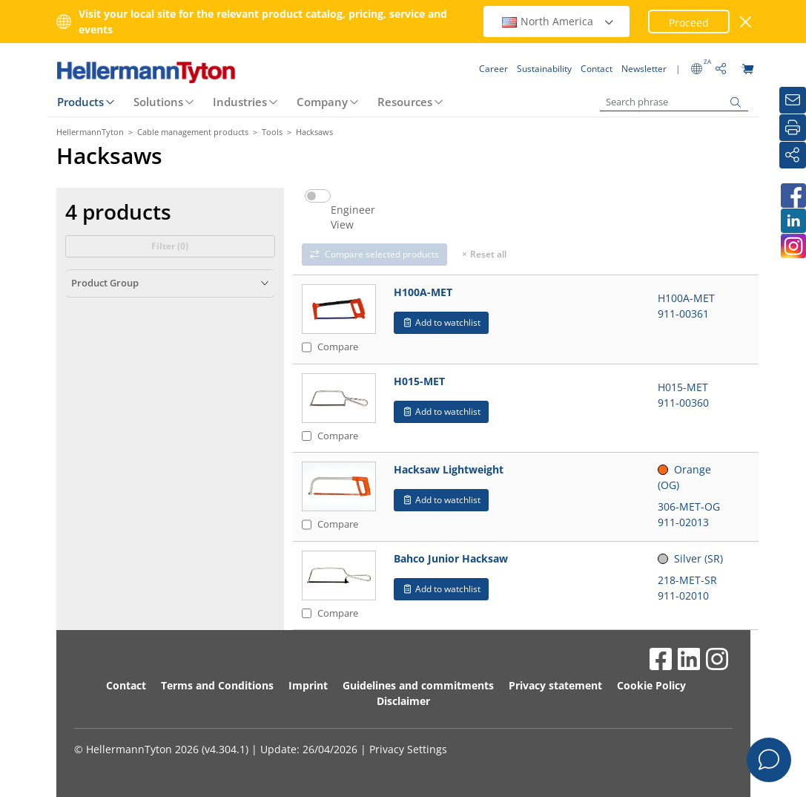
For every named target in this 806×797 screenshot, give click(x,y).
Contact (126, 685)
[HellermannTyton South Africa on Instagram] (792, 246)
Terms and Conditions (217, 685)
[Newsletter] (792, 100)
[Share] (792, 155)
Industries (240, 101)
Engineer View (353, 217)
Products (80, 101)
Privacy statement (555, 685)
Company (322, 101)
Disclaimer (403, 701)
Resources (404, 101)
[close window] (745, 21)
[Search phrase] (674, 102)
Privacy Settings (408, 749)
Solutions (158, 101)
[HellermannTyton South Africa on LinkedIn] (792, 221)
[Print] (792, 127)
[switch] (318, 196)
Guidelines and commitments (418, 685)
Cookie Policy (651, 685)
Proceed (689, 23)
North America (558, 21)
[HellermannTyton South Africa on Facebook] (792, 195)
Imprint (308, 685)
